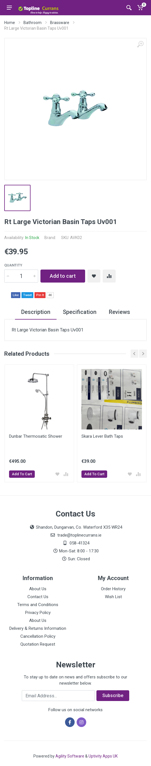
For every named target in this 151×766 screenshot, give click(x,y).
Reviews (119, 312)
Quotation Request (37, 644)
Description (35, 312)
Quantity (13, 265)
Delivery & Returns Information (37, 628)
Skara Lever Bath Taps (102, 436)
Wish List (113, 596)
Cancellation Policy (37, 636)
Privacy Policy (38, 612)
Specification (79, 312)
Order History (113, 588)
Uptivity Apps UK (103, 756)
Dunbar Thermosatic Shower (35, 436)
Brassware (59, 22)
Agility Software (69, 756)
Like (16, 295)
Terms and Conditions (37, 604)
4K (50, 295)
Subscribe (112, 695)
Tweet (27, 295)
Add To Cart (22, 474)
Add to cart (63, 276)
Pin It (40, 295)
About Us (37, 588)
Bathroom (32, 22)
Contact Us (37, 596)
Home (9, 22)
